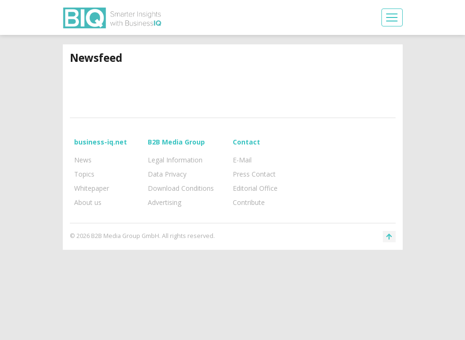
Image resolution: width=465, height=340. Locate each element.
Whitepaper (91, 188)
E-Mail (242, 159)
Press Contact (254, 174)
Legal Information (175, 159)
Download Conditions (181, 188)
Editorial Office (255, 188)
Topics (84, 174)
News (83, 159)
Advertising (164, 202)
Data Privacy (167, 174)
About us (87, 202)
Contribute (249, 202)
